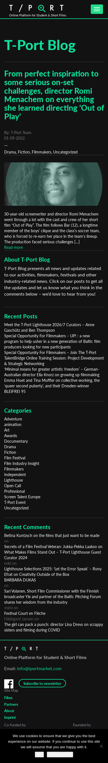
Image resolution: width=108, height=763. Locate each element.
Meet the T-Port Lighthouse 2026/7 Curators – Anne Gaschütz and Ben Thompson (49, 327)
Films (8, 697)
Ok (39, 754)
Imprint (10, 717)
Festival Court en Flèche (24, 613)
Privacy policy (60, 754)
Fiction (24, 152)
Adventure (13, 419)
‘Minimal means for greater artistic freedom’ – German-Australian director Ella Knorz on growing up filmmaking (51, 372)
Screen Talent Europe (22, 496)
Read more (13, 247)
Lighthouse (13, 480)
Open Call (12, 485)
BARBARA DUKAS (20, 580)
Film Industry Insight (21, 463)
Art (6, 430)
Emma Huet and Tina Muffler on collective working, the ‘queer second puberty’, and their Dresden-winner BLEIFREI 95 (52, 386)
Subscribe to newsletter (42, 683)
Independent (15, 474)
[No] (101, 746)
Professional (14, 491)
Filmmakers (41, 152)
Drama (10, 152)
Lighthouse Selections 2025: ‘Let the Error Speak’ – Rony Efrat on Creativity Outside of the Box (53, 571)
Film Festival (14, 457)
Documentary (16, 441)
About (9, 710)
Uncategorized (65, 152)
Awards (10, 435)
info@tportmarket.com (39, 668)
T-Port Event (15, 502)
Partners (11, 704)
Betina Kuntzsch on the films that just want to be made (51, 535)
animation (12, 424)
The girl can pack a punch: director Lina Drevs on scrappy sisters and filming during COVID (53, 627)
